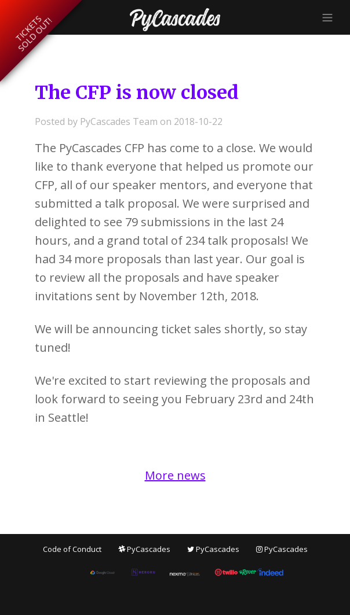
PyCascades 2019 (175, 19)
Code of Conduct (72, 549)
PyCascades (144, 549)
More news (175, 475)
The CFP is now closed (137, 92)
